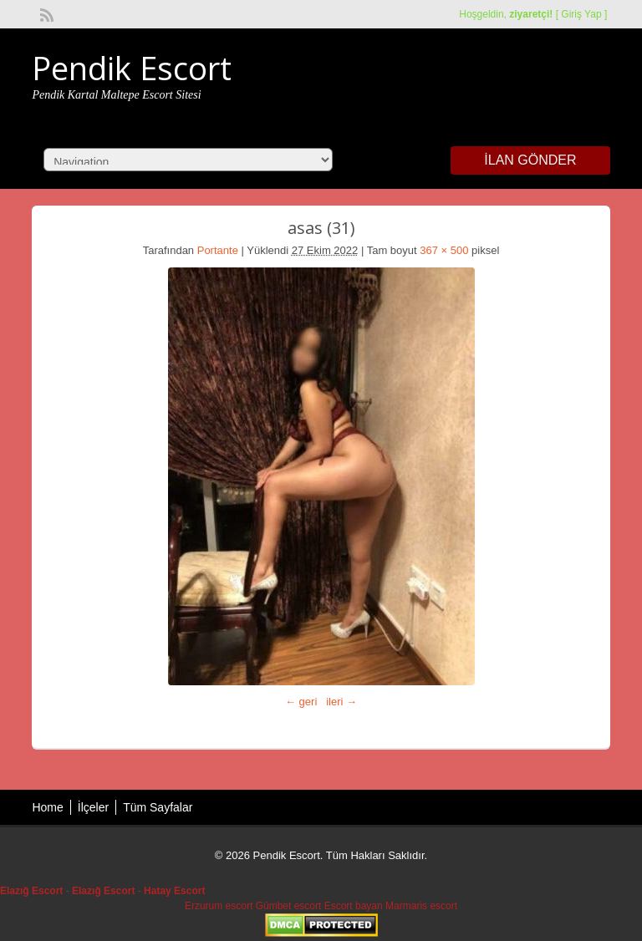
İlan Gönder (530, 160)
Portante (217, 250)
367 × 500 (444, 250)
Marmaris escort (421, 906)
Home (47, 807)
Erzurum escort (218, 906)
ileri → (341, 701)
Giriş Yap (581, 14)
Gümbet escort (289, 906)
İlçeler (93, 807)
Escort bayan (353, 906)
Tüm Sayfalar (157, 807)
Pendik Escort (132, 67)
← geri (301, 701)
